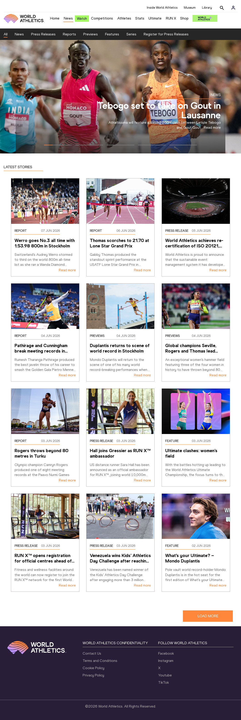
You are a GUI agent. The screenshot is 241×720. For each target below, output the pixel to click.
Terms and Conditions (100, 660)
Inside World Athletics (162, 8)
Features (112, 34)
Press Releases (43, 34)
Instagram (165, 660)
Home (54, 18)
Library (207, 8)
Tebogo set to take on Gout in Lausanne (159, 110)
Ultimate (155, 18)
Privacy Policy (93, 675)
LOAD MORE (208, 616)
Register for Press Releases (166, 34)
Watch (82, 18)
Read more (212, 127)
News (68, 18)
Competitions (102, 18)
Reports (69, 34)
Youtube (165, 675)
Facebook (166, 653)
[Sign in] (233, 8)
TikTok (163, 682)
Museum (190, 8)
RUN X (171, 18)
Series (131, 34)
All (5, 34)
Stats (139, 18)
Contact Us (92, 653)
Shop (184, 18)
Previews (90, 34)
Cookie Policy (93, 668)
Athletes (124, 18)
